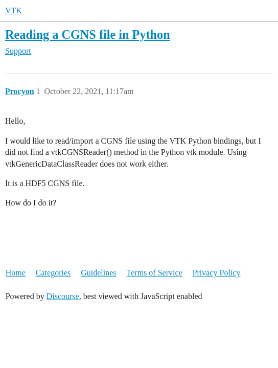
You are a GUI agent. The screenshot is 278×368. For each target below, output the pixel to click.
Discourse (63, 296)
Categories (53, 272)
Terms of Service (154, 272)
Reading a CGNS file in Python (87, 34)
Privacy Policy (217, 272)
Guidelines (98, 272)
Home (16, 272)
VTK (13, 10)
